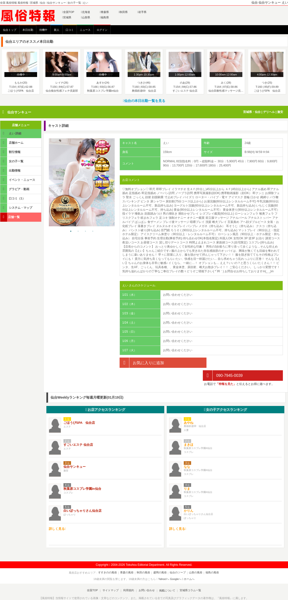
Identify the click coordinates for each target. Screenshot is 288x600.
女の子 (225, 397)
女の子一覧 (12, 161)
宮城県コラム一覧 (189, 577)
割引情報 (11, 152)
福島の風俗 (211, 559)
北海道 (85, 12)
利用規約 (128, 577)
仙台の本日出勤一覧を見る (144, 101)
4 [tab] (92, 231)
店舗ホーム (12, 142)
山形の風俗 (195, 559)
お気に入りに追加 (142, 363)
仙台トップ (9, 29)
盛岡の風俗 (160, 559)
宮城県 (66, 17)
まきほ (188, 432)
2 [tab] (78, 231)
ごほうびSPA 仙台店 (79, 410)
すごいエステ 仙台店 (78, 432)
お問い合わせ (146, 577)
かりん (188, 498)
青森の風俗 (127, 559)
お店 (105, 397)
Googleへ (175, 566)
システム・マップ (16, 207)
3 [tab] (85, 231)
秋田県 (123, 12)
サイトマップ (111, 577)
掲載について (166, 577)
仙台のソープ (177, 559)
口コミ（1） (13, 198)
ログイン (102, 29)
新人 (56, 29)
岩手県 (141, 12)
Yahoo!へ (163, 566)
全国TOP (68, 12)
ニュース (85, 29)
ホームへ (188, 566)
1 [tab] (70, 231)
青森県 (104, 12)
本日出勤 (27, 29)
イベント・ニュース (18, 180)
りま (187, 476)
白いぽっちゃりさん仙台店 (82, 498)
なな (187, 454)
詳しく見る (57, 516)
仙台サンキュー (19, 112)
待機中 (43, 29)
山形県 (85, 17)
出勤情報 (11, 170)
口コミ (70, 29)
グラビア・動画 (15, 189)
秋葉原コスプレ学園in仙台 (82, 476)
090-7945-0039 (223, 363)
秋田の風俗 (144, 559)
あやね (188, 410)
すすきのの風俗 (109, 559)
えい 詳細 (11, 133)
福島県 (104, 17)
